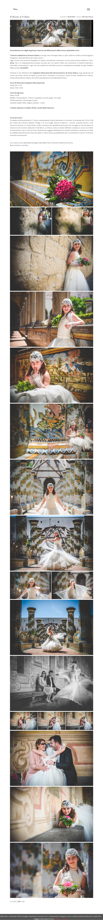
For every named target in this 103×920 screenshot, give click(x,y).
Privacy (57, 919)
